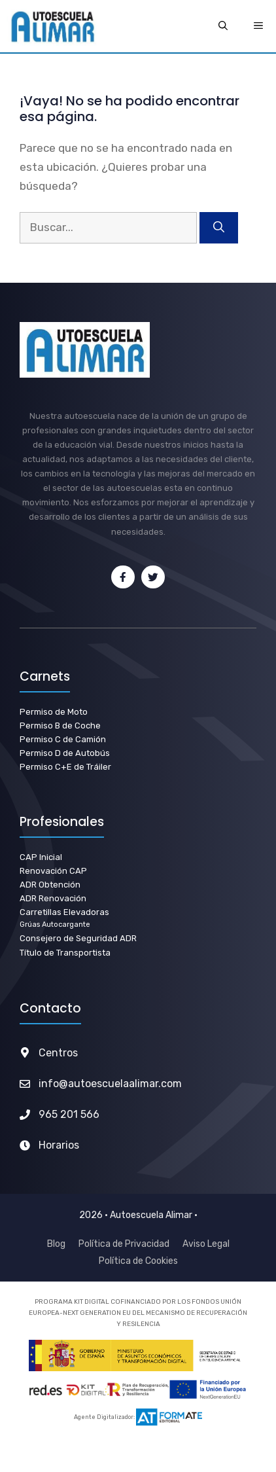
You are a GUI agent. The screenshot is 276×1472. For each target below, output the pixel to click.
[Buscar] (218, 227)
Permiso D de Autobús (65, 753)
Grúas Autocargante (55, 924)
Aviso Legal (206, 1243)
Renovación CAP (53, 871)
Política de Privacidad (123, 1243)
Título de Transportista (65, 953)
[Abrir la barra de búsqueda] (223, 26)
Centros (58, 1053)
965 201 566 (69, 1114)
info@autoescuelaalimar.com (110, 1083)
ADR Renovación (53, 898)
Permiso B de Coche (60, 725)
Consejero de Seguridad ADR (78, 938)
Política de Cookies (138, 1260)
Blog (56, 1243)
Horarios (59, 1145)
